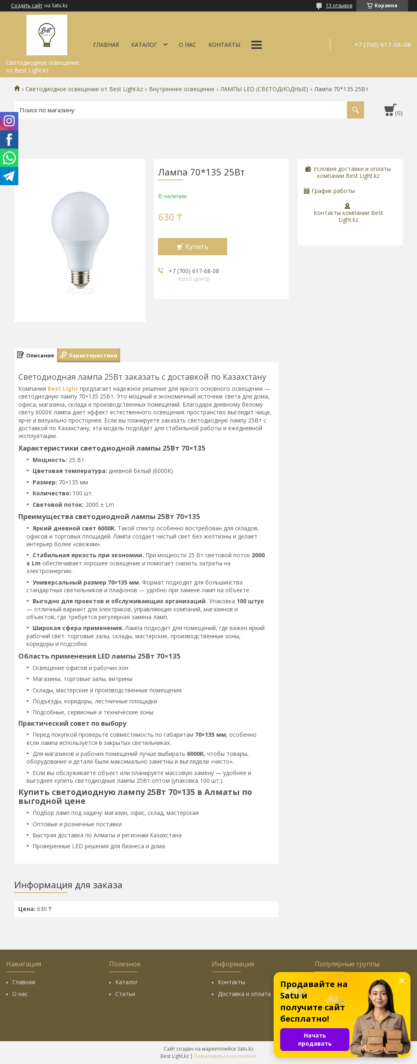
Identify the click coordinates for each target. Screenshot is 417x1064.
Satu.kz (245, 1048)
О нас (187, 44)
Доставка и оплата (244, 994)
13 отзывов (339, 5)
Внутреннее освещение (182, 89)
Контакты (224, 44)
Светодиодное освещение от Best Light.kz (84, 89)
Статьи (125, 994)
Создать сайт (26, 6)
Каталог (144, 44)
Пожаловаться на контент (225, 1056)
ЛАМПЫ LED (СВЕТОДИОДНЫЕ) (264, 89)
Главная (106, 44)
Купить (196, 246)
